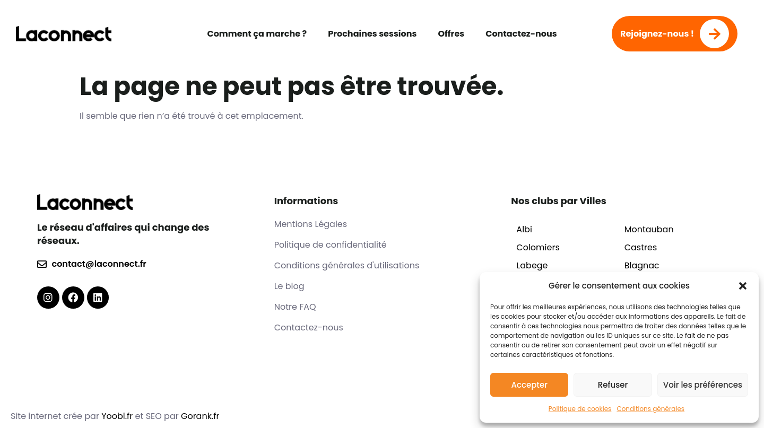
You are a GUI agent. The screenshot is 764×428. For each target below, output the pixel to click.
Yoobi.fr (118, 416)
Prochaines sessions (372, 34)
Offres (451, 34)
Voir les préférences (702, 384)
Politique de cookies (580, 408)
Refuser (613, 384)
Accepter (529, 384)
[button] (742, 286)
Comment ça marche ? (257, 34)
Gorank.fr (200, 416)
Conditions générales (650, 408)
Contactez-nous (521, 34)
